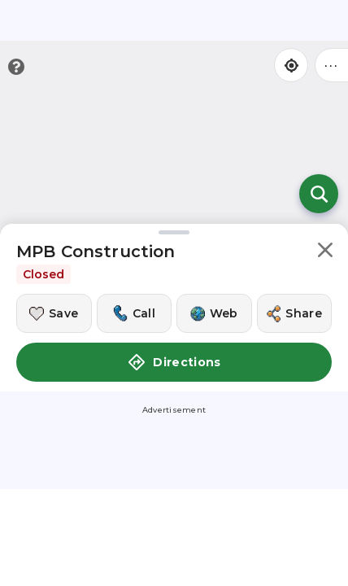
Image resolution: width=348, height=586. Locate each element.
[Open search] (318, 193)
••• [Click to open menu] (331, 65)
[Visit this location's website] (214, 313)
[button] (325, 252)
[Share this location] (295, 313)
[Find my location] (291, 65)
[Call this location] (134, 313)
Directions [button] (174, 362)
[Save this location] (54, 313)
